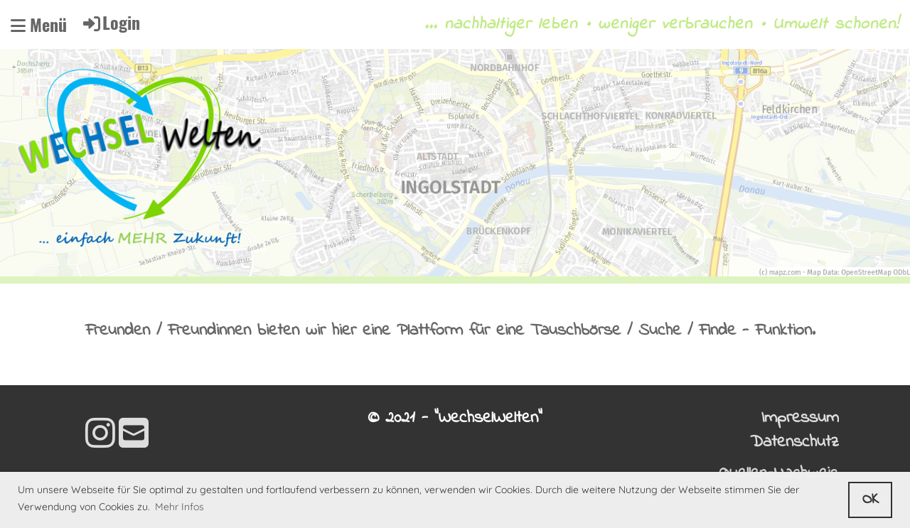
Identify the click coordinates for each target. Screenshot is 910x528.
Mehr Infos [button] (179, 506)
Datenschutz (794, 442)
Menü (39, 25)
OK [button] (870, 499)
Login (110, 22)
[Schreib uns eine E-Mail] (134, 437)
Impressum (800, 418)
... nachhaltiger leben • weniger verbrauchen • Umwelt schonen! (661, 25)
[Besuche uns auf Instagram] (100, 437)
